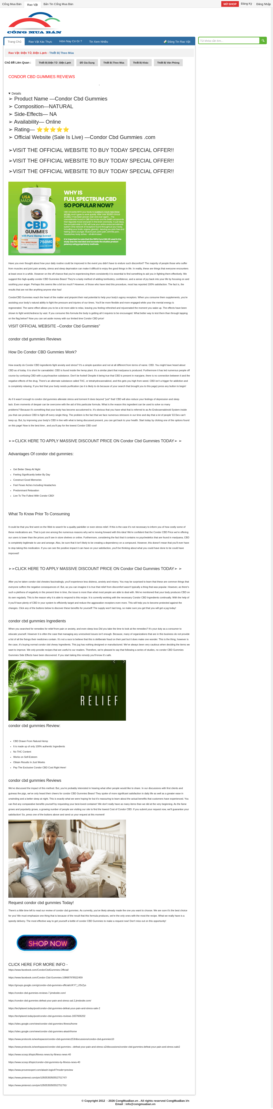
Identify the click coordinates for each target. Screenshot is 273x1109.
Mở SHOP (229, 4)
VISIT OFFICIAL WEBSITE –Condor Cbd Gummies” (54, 326)
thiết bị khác (140, 62)
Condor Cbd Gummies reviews (41, 77)
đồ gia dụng (87, 62)
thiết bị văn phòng (168, 62)
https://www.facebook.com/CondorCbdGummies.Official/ (38, 969)
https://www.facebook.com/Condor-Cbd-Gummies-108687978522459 (45, 977)
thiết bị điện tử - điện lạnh (55, 62)
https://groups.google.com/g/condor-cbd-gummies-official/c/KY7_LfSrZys (47, 985)
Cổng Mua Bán (12, 4)
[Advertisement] (173, 22)
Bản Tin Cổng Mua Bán (58, 4)
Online (53, 122)
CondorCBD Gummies (20, 297)
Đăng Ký (246, 3)
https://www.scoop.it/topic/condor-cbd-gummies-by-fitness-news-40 (44, 1062)
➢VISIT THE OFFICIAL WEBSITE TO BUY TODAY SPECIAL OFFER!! (91, 150)
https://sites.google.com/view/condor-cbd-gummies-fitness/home (42, 1023)
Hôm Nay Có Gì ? (70, 41)
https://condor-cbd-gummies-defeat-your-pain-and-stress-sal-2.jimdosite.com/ (49, 1000)
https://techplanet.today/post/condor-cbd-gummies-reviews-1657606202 (46, 1016)
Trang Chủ (14, 41)
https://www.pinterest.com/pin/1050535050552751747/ (37, 1077)
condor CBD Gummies (47, 279)
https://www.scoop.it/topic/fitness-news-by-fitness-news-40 (39, 1054)
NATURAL (61, 106)
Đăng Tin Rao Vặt (179, 41)
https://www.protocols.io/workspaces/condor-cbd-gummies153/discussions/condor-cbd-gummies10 (61, 1039)
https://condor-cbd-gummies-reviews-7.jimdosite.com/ (37, 993)
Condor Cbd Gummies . (122, 137)
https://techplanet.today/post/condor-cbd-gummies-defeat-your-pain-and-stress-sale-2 (54, 1008)
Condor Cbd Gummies (81, 99)
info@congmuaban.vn (140, 1104)
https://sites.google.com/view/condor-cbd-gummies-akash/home (42, 1031)
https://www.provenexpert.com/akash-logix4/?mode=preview (40, 1070)
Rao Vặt (32, 4)
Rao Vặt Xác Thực (40, 41)
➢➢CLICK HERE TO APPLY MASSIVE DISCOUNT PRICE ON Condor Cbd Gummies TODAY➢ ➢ (95, 441)
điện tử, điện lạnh (34, 53)
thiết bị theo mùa (113, 62)
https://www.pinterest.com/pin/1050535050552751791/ (37, 1085)
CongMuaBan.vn (127, 1100)
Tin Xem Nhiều (98, 41)
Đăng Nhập (263, 4)
